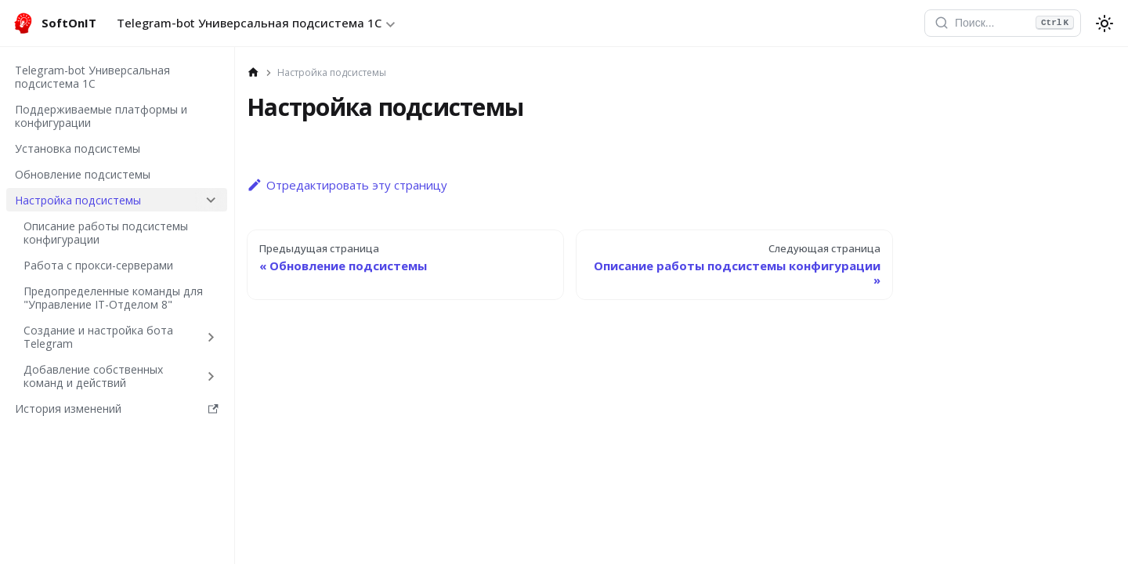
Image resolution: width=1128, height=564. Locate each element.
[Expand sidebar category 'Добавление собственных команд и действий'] (211, 376)
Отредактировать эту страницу (347, 185)
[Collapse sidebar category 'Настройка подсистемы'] (211, 200)
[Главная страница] (253, 73)
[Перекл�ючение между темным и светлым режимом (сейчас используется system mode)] (1104, 23)
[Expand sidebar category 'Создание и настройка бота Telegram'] (211, 337)
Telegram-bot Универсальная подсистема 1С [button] (249, 23)
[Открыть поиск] (1002, 23)
